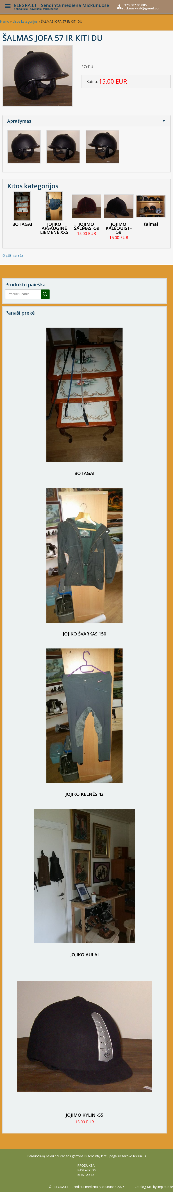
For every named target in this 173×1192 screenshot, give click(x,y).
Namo (4, 21)
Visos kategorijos (25, 21)
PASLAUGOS (86, 1170)
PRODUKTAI (86, 1165)
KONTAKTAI (86, 1175)
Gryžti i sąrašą (12, 255)
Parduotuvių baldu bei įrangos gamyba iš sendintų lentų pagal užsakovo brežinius (86, 1156)
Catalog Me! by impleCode (154, 1187)
